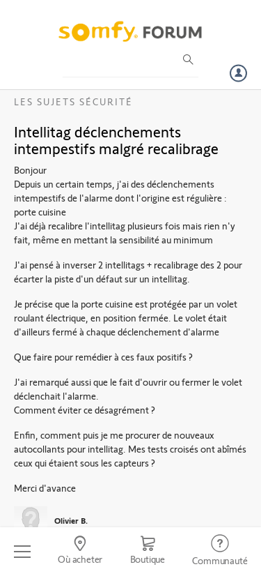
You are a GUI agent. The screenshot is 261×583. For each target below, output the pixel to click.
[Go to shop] (147, 551)
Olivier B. (71, 520)
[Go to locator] (80, 551)
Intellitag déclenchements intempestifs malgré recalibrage (116, 139)
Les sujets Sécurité (73, 101)
